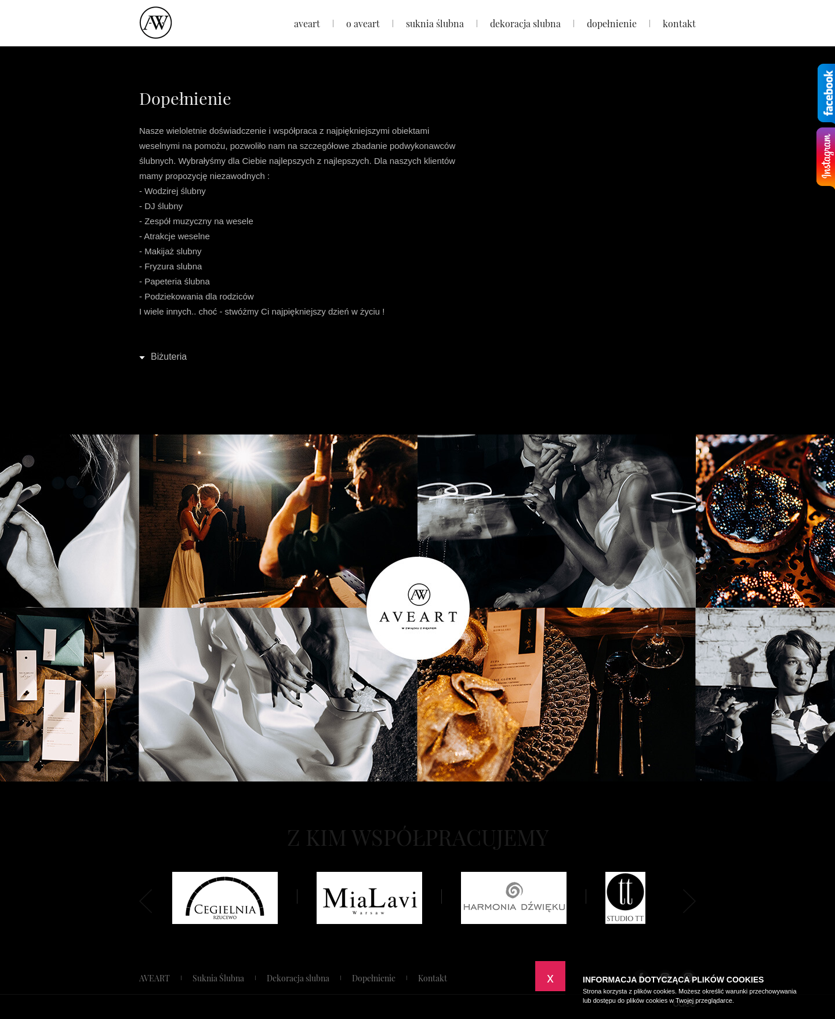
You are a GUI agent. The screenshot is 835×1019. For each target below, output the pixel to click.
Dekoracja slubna (525, 23)
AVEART (307, 23)
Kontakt (679, 23)
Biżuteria (169, 356)
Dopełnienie (612, 23)
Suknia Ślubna (435, 23)
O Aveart (363, 23)
